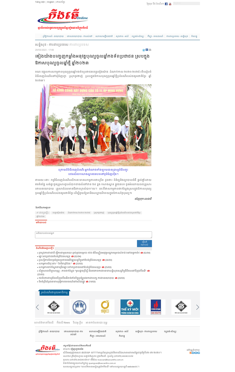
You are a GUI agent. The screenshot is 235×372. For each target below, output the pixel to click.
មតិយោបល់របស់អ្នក (93, 234)
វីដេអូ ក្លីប (78, 323)
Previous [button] (37, 307)
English (50, 2)
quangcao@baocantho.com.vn (102, 363)
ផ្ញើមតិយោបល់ (144, 243)
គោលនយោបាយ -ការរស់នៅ (73, 333)
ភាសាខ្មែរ (60, 2)
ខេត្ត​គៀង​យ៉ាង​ (58, 212)
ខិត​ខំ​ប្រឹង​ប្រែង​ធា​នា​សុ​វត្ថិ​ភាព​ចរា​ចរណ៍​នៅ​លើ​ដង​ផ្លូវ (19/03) (67, 282)
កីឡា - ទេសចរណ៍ (155, 36)
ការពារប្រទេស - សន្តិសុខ (177, 36)
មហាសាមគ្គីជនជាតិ (104, 36)
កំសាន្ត (194, 36)
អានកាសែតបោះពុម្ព (96, 323)
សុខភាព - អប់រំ (122, 36)
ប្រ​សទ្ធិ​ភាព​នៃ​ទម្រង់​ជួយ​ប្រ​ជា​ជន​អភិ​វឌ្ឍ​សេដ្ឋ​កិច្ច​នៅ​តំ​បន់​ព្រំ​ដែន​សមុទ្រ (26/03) (75, 260)
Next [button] (197, 307)
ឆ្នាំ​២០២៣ (41, 216)
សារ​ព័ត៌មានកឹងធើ (44, 323)
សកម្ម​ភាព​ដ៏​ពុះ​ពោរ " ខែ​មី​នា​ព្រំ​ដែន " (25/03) (61, 264)
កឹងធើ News (63, 323)
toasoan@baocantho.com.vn (110, 360)
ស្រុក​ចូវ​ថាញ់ (99, 212)
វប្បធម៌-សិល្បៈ (138, 36)
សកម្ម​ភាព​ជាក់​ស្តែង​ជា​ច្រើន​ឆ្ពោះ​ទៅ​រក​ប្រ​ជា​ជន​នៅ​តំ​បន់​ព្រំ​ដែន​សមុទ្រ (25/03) (75, 267)
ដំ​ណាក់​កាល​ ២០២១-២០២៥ (79, 212)
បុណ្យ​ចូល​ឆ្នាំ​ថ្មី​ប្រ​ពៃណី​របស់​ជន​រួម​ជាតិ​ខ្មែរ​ (124, 212)
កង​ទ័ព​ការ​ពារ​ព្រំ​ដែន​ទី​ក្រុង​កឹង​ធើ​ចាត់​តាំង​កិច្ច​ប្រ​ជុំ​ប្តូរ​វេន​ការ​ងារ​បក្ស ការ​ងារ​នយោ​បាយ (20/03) (82, 278)
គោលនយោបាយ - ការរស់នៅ (79, 36)
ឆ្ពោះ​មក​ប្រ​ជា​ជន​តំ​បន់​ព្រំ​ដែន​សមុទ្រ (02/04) (60, 256)
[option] (54, 307)
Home (38, 36)
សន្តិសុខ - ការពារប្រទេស (51, 44)
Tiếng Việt (40, 2)
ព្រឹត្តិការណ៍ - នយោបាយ (53, 36)
